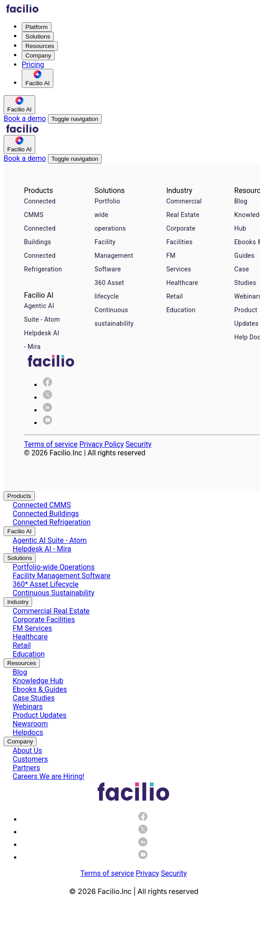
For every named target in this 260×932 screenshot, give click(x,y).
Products (19, 496)
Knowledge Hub (38, 680)
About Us (27, 750)
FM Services (178, 262)
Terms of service (50, 444)
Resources (21, 663)
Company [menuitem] (38, 55)
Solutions (19, 558)
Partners (26, 767)
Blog (240, 201)
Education (181, 310)
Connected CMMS (40, 208)
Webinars (28, 706)
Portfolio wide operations (110, 215)
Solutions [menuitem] (37, 36)
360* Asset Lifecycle (45, 584)
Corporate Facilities (180, 235)
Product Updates (39, 715)
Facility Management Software (114, 255)
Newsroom (30, 724)
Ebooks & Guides (40, 689)
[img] (47, 397)
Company (20, 741)
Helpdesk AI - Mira (41, 339)
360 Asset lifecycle (109, 289)
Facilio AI (19, 531)
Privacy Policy (101, 444)
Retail (174, 296)
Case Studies (34, 698)
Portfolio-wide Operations (54, 567)
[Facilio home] (22, 10)
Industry (17, 602)
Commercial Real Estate (184, 208)
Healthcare (182, 282)
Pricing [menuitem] (33, 64)
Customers (30, 759)
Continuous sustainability (114, 316)
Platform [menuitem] (36, 27)
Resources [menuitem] (39, 46)
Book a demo (25, 118)
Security (138, 444)
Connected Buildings (40, 235)
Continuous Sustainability (54, 593)
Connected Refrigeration (43, 262)
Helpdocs (28, 732)
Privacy (147, 873)
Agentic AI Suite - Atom (42, 312)
